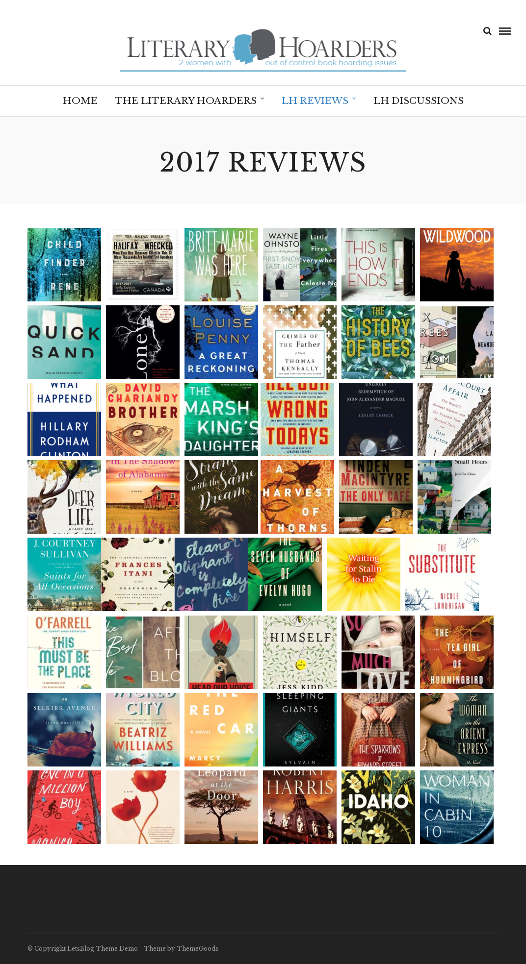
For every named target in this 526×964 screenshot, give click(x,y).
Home (80, 100)
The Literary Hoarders (186, 100)
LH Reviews (315, 100)
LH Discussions (418, 100)
